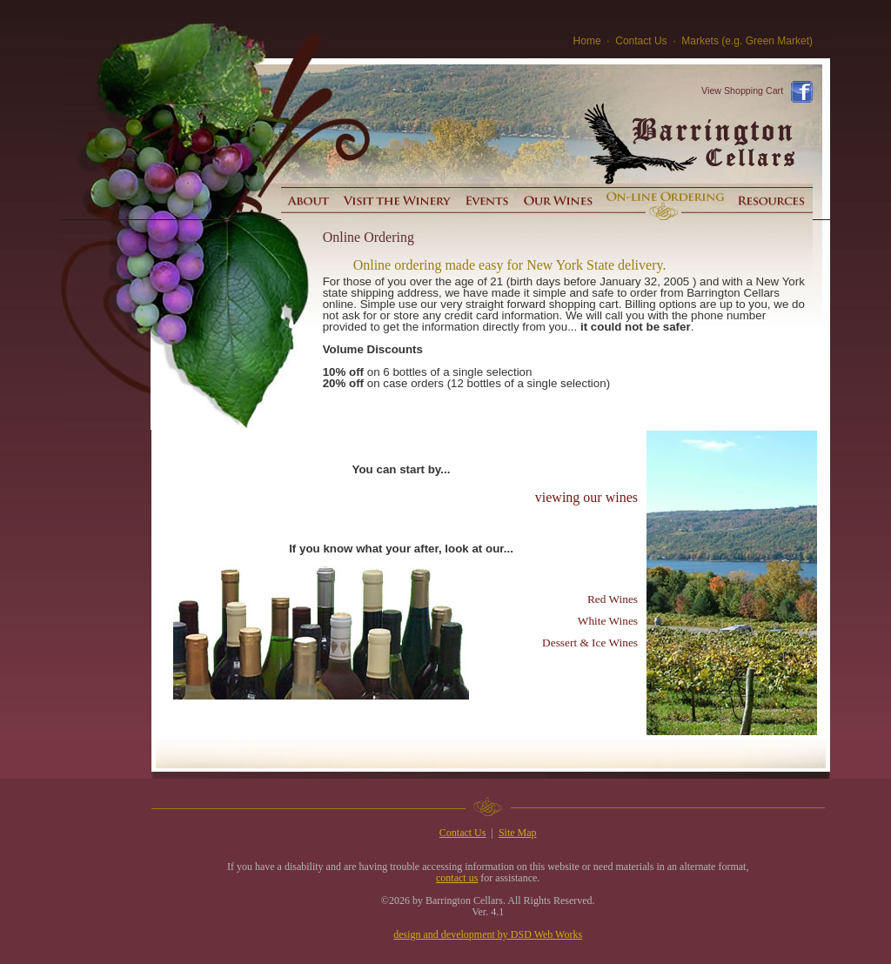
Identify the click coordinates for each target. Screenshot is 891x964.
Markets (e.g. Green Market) (747, 41)
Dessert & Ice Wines (590, 642)
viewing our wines (586, 497)
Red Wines (612, 599)
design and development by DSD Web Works (487, 934)
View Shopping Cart (742, 90)
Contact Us (641, 41)
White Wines (608, 620)
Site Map (518, 833)
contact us (457, 878)
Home (587, 41)
